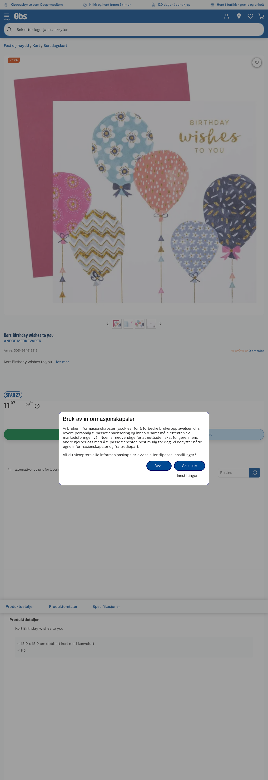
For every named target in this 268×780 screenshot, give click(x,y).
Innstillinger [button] (187, 475)
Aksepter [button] (189, 466)
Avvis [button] (159, 466)
